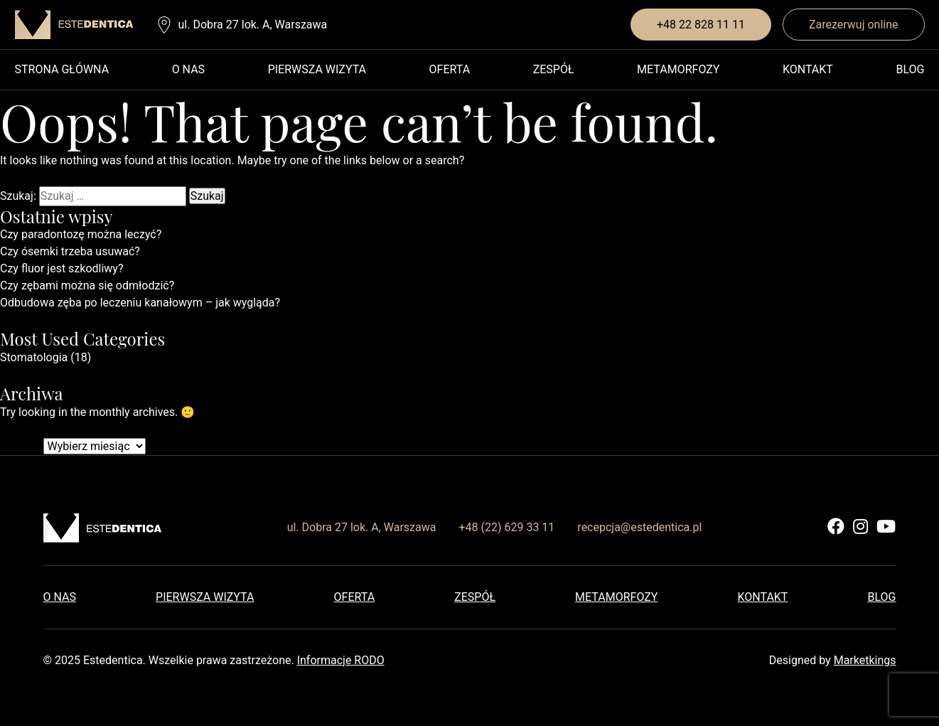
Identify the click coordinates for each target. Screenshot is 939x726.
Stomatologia (34, 357)
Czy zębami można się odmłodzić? (87, 285)
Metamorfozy (678, 69)
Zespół (553, 69)
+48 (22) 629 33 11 (506, 527)
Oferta (450, 69)
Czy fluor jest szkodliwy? (61, 268)
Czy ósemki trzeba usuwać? (70, 251)
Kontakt (808, 69)
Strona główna (62, 69)
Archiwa (20, 446)
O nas (188, 69)
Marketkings (865, 660)
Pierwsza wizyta (317, 69)
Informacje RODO (341, 660)
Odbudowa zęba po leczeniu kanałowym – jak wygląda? (140, 302)
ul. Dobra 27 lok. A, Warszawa (253, 24)
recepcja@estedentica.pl (639, 527)
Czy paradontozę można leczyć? (80, 234)
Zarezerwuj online (853, 24)
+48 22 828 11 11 (701, 24)
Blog (910, 69)
